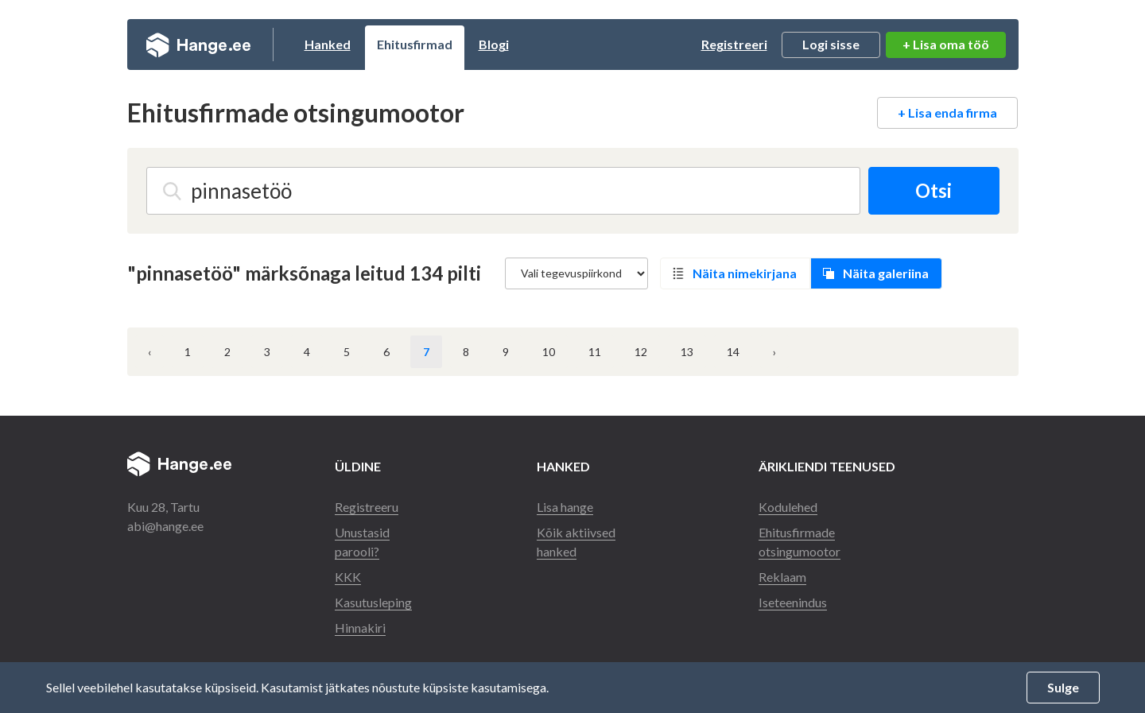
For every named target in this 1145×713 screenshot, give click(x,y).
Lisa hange (565, 506)
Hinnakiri (360, 627)
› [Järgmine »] (774, 351)
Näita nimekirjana (745, 273)
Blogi (494, 44)
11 (594, 351)
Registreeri (734, 44)
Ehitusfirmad (414, 44)
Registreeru (366, 506)
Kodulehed (788, 506)
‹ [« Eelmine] (149, 351)
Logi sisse (831, 44)
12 (641, 351)
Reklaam (782, 576)
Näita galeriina (886, 273)
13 (687, 351)
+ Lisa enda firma (947, 112)
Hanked (328, 44)
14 (733, 351)
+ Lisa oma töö (945, 44)
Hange (198, 44)
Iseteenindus (793, 602)
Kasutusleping (373, 602)
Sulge (1063, 687)
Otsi (933, 190)
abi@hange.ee (165, 525)
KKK (348, 576)
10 (548, 351)
